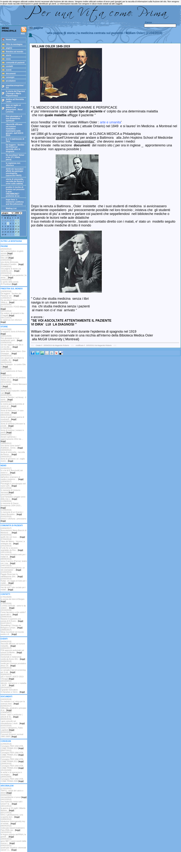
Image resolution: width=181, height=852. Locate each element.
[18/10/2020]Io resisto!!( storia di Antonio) (13, 331)
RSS (24, 31)
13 (16, 226)
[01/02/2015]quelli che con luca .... (13, 536)
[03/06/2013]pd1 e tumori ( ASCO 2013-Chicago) (12, 676)
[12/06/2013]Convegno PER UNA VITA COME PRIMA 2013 (12, 746)
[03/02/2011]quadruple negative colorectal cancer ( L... (13, 847)
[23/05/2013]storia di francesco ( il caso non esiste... (12, 410)
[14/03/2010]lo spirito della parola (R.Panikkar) (9, 282)
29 (13, 220)
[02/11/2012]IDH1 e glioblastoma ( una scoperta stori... (12, 814)
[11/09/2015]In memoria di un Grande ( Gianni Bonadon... (12, 512)
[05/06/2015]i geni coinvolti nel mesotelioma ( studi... (13, 721)
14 (18, 226)
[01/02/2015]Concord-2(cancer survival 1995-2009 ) (12, 734)
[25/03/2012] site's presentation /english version (12, 251)
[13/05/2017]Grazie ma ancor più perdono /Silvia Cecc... (13, 377)
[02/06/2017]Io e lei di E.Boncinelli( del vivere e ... (12, 470)
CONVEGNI (6, 741)
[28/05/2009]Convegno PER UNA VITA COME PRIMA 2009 (12, 779)
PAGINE (4, 246)
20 (16, 229)
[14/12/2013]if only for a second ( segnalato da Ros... (12, 548)
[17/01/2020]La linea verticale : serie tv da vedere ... (13, 605)
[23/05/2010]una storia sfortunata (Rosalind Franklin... (12, 262)
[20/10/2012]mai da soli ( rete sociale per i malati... (13, 587)
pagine (38, 27)
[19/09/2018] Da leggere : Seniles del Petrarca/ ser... (11, 293)
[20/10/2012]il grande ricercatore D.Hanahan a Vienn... (13, 689)
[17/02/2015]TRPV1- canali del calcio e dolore (12, 790)
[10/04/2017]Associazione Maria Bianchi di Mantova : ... (13, 530)
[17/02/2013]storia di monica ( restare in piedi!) (12, 430)
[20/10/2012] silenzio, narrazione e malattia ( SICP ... (13, 683)
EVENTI (4, 639)
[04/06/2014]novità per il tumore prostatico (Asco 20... (13, 663)
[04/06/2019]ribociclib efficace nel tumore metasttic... (13, 643)
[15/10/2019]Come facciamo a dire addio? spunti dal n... (13, 612)
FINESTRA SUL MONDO (12, 288)
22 (2, 232)
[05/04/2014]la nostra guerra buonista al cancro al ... (12, 404)
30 (16, 220)
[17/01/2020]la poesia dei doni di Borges (12, 599)
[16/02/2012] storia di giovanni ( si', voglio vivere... (13, 458)
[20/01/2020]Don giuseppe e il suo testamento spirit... (11, 338)
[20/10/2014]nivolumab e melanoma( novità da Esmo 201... (13, 657)
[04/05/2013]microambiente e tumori (14, 796)
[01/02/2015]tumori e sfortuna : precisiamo (13, 518)
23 (5, 232)
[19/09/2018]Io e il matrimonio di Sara (11, 371)
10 (8, 226)
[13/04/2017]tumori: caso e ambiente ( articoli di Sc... (11, 714)
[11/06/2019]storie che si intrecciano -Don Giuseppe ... (13, 351)
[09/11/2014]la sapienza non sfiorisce (11, 320)
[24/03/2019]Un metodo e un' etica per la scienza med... (13, 701)
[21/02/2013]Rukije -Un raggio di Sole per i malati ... (13, 581)
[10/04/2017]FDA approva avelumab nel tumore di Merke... (12, 650)
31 (18, 220)
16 (5, 229)
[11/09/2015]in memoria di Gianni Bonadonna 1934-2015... (11, 504)
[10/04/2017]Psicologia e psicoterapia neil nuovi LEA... (13, 483)
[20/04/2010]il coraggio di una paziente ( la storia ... (13, 275)
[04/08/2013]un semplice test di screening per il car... (13, 670)
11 (10, 226)
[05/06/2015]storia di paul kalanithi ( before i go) (13, 390)
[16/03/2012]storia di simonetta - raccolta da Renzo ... (13, 452)
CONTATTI (5, 594)
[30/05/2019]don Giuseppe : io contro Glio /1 (13, 364)
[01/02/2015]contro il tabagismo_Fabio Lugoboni (12, 727)
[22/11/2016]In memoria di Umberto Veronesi (10, 490)
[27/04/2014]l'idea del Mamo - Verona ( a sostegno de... (13, 541)
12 (13, 226)
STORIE (4, 326)
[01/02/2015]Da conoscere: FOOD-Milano (13, 306)
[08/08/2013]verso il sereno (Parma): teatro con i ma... (14, 561)
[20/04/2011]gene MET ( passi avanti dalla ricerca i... (13, 841)
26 (5, 220)
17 (8, 229)
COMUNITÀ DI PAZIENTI (12, 525)
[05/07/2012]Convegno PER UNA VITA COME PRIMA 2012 (12, 752)
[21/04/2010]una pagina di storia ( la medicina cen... (11, 268)
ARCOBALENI (7, 786)
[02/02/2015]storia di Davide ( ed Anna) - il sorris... (13, 397)
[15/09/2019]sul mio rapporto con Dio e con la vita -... (12, 344)
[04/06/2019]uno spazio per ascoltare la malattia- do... (12, 358)
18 (10, 229)
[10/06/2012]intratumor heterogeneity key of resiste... (13, 821)
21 (18, 229)
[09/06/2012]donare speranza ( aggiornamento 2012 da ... (12, 437)
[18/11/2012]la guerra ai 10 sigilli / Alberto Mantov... (13, 808)
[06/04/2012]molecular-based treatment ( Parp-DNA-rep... (13, 828)
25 (2, 220)
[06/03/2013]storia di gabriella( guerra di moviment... (12, 417)
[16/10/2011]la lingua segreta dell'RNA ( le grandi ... (13, 834)
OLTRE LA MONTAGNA (11, 241)
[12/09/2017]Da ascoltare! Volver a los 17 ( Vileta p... (13, 300)
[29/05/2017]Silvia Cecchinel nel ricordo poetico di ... (12, 632)
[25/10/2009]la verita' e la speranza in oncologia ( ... (11, 772)
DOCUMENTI (6, 696)
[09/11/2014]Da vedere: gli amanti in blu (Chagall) (12, 313)
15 (2, 229)
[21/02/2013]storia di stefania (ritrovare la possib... (13, 423)
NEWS (3, 465)
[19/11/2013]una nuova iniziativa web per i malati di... (13, 554)
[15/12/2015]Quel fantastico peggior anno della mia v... (13, 496)
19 (13, 229)
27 (8, 220)
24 (8, 232)
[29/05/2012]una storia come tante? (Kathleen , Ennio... (12, 445)
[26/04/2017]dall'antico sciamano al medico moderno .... (12, 477)
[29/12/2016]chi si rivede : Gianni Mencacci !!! (14, 384)
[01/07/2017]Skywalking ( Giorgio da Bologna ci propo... (11, 625)
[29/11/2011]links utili (7, 256)
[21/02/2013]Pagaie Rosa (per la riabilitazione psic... (12, 574)
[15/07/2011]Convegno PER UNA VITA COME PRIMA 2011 (12, 759)
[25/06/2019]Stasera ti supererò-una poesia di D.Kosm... (12, 619)
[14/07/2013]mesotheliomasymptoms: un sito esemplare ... (13, 567)
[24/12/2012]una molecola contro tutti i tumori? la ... (12, 801)
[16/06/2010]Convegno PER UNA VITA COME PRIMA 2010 (12, 765)
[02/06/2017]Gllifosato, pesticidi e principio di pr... (13, 708)
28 (10, 220)
